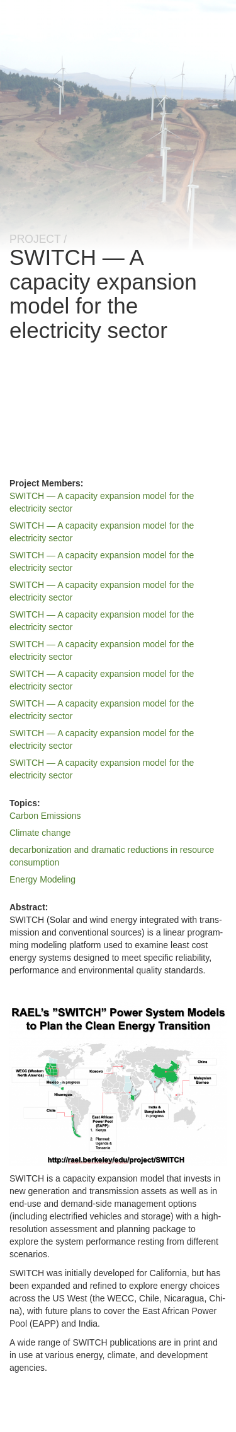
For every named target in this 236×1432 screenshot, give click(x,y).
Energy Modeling (42, 879)
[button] (118, 1084)
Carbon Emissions (45, 816)
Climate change (39, 833)
